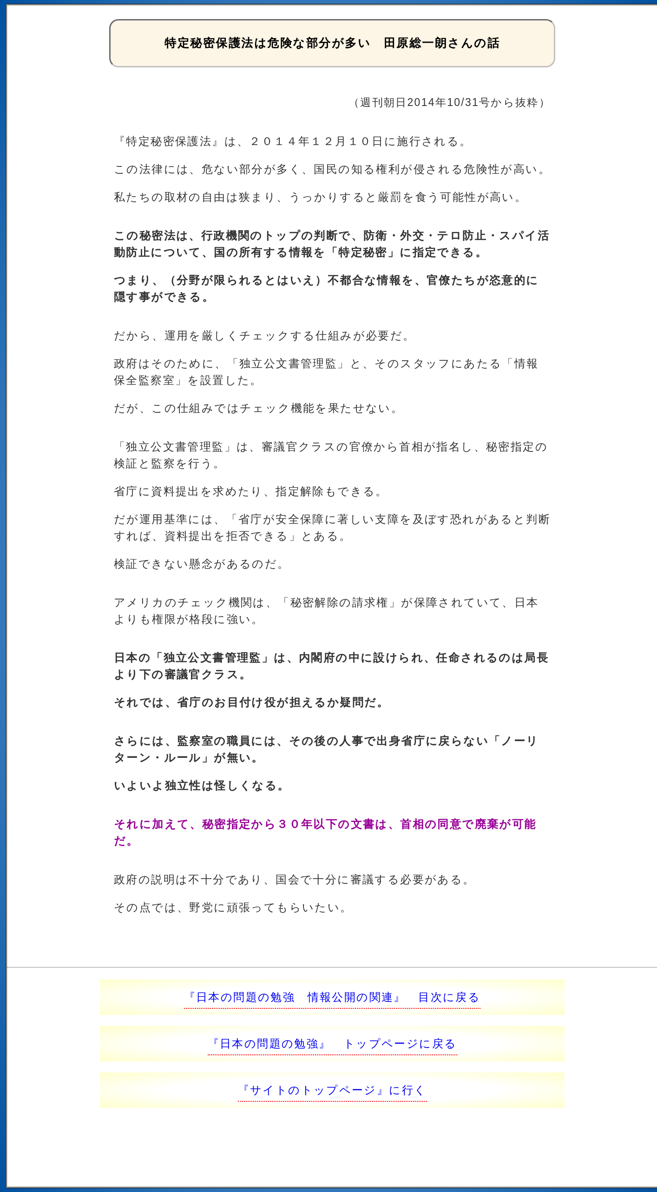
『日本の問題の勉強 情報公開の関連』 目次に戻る (332, 997)
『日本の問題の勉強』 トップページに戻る (332, 1043)
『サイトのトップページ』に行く (332, 1090)
